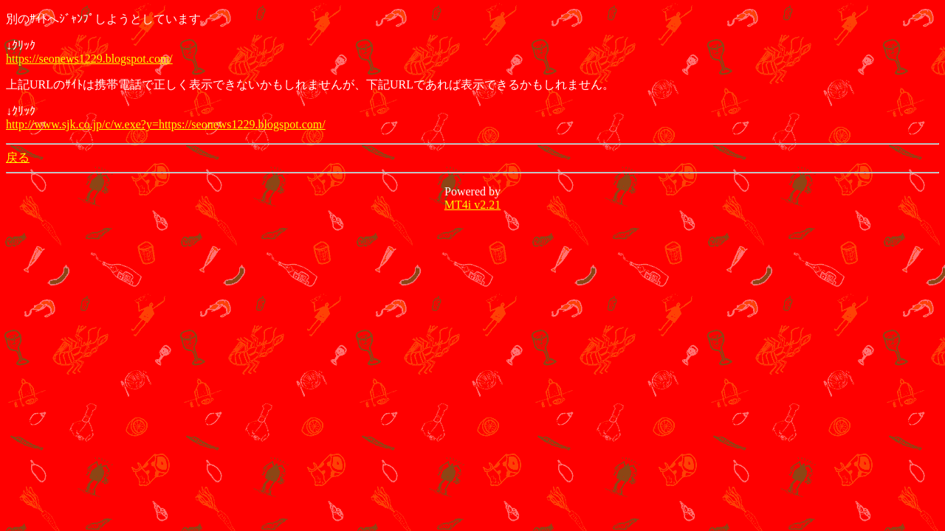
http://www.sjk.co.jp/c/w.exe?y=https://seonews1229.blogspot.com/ (166, 124)
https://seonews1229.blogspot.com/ (89, 58)
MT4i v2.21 (472, 204)
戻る (18, 157)
